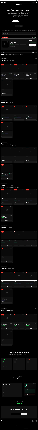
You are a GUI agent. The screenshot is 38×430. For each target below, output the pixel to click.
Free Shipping (17, 57)
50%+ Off (21, 57)
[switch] (34, 2)
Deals (17, 4)
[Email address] (16, 418)
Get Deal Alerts (24, 418)
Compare (20, 4)
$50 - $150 (10, 57)
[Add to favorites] (7, 45)
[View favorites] (32, 2)
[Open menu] (36, 2)
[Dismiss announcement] (37, 0)
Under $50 (6, 57)
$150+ (13, 57)
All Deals (2, 57)
